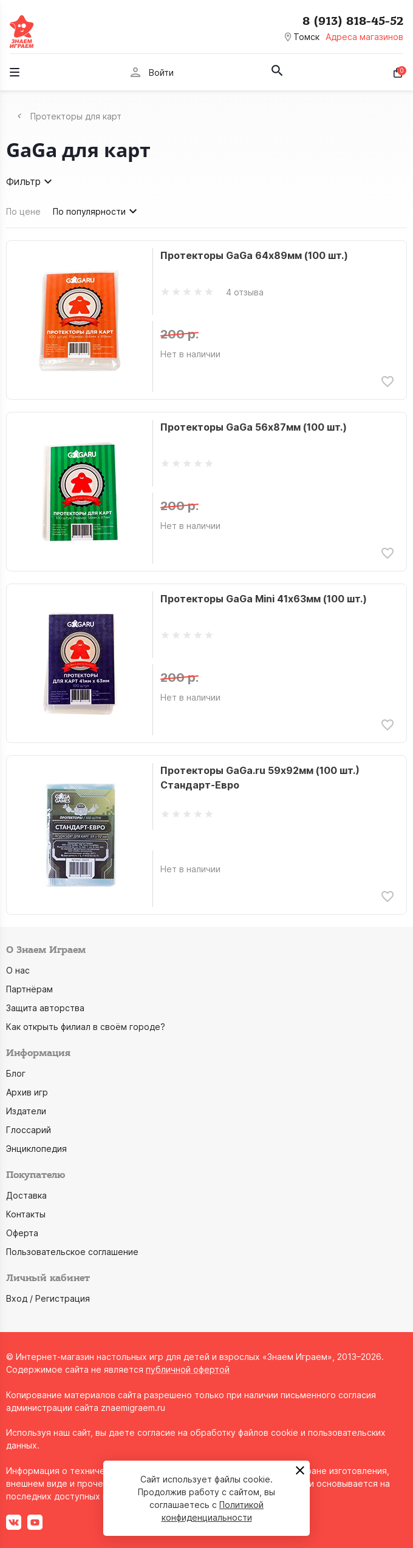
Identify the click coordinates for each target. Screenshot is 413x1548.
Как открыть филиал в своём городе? (85, 1026)
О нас (18, 970)
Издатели (26, 1111)
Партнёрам (29, 989)
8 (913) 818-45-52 (352, 21)
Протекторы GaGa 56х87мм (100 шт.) (253, 427)
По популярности (96, 211)
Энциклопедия (36, 1148)
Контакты (26, 1214)
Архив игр (27, 1092)
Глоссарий (28, 1130)
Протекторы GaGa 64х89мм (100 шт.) (254, 255)
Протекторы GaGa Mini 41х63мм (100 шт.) (263, 599)
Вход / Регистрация (48, 1298)
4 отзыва (245, 292)
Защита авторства (45, 1008)
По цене (23, 211)
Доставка (26, 1195)
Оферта (22, 1233)
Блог (16, 1073)
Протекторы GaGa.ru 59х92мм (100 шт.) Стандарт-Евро (260, 777)
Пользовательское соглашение (72, 1252)
